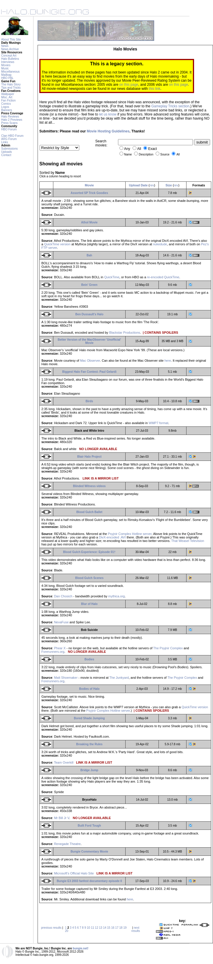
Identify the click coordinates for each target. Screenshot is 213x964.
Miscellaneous (10, 71)
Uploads (6, 151)
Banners (6, 110)
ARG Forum (9, 139)
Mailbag (6, 74)
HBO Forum (9, 129)
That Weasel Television (187, 541)
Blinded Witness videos (89, 486)
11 (92, 927)
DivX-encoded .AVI (112, 537)
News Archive (10, 49)
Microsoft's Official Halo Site (74, 873)
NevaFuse (61, 622)
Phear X (60, 648)
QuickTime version (57, 244)
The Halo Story (11, 84)
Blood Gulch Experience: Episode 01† (89, 552)
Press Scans (9, 123)
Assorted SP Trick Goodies (89, 193)
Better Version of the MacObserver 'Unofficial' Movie (89, 341)
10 (88, 927)
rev (152, 185)
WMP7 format (158, 423)
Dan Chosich (63, 596)
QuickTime (111, 277)
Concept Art (8, 55)
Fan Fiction (8, 100)
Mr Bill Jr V (61, 818)
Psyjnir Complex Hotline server (130, 534)
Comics (6, 103)
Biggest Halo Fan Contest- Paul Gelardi (89, 371)
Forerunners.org (52, 651)
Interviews (7, 62)
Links (4, 142)
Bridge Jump (89, 770)
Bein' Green (89, 284)
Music (5, 68)
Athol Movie (89, 222)
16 (112, 927)
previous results (51, 927)
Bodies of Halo (89, 688)
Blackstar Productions (124, 332)
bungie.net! (81, 948)
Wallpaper (7, 94)
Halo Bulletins (10, 58)
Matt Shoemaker (66, 677)
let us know (108, 114)
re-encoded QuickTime (163, 277)
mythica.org (116, 596)
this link (155, 89)
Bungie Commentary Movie (89, 851)
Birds (89, 401)
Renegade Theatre (67, 844)
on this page (128, 85)
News (4, 46)
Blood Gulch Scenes (89, 578)
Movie (89, 185)
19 (124, 927)
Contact (6, 155)
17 (116, 927)
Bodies (89, 659)
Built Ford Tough (89, 825)
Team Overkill (63, 762)
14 (104, 927)
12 (96, 927)
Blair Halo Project (89, 456)
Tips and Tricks (11, 87)
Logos (5, 107)
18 (120, 927)
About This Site (11, 39)
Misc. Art (6, 97)
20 (66, 930)
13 (100, 927)
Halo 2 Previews (11, 119)
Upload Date (138, 185)
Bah (89, 255)
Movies (5, 65)
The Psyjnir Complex (168, 648)
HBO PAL (7, 78)
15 (108, 927)
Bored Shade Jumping (89, 718)
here (167, 360)
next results (135, 929)
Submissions (9, 148)
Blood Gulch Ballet (89, 512)
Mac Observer (90, 360)
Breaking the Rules (89, 744)
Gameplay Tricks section (170, 106)
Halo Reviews (10, 116)
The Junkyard (119, 677)
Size (169, 185)
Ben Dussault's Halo (89, 314)
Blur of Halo (89, 604)
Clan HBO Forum (12, 135)
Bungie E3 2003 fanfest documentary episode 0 (89, 881)
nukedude (160, 244)
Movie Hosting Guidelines (108, 131)
